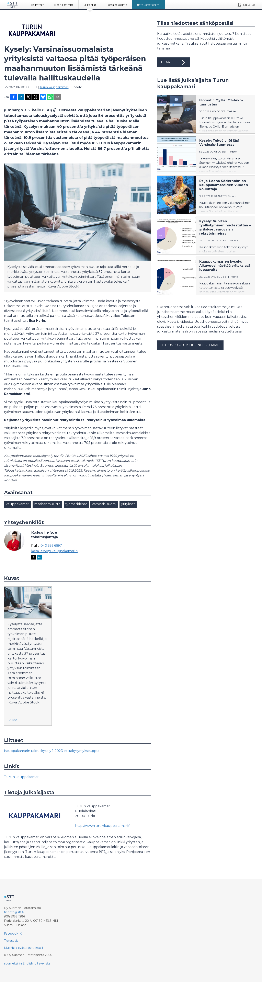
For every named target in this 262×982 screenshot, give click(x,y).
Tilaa (173, 62)
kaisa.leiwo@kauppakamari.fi (54, 551)
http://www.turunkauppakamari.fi (102, 826)
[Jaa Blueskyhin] (43, 97)
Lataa (12, 720)
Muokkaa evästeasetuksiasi (23, 948)
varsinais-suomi (104, 504)
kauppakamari (17, 504)
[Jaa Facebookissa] (13, 97)
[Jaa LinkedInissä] (21, 97)
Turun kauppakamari (54, 87)
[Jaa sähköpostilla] (57, 97)
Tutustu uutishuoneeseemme (190, 345)
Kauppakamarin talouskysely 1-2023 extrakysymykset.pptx (52, 751)
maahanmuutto (47, 504)
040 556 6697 (51, 546)
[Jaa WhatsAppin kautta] (50, 97)
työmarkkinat (76, 504)
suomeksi (11, 963)
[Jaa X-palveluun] (28, 97)
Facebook (11, 933)
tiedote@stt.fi (14, 912)
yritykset (128, 504)
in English (26, 963)
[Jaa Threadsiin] (35, 97)
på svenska (42, 963)
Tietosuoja (11, 941)
